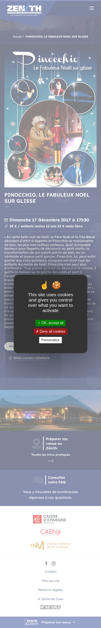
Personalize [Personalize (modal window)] (50, 340)
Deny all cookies (50, 331)
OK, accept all (50, 323)
